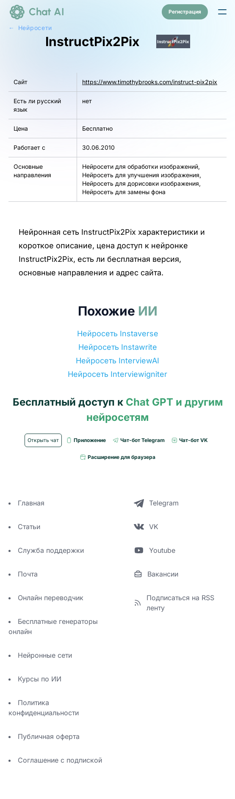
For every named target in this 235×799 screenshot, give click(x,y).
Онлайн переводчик (50, 597)
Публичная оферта (49, 736)
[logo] (36, 11)
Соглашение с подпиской (60, 760)
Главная (31, 503)
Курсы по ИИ (39, 679)
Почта (28, 574)
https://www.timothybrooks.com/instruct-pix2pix (149, 81)
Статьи (29, 526)
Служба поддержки (51, 550)
